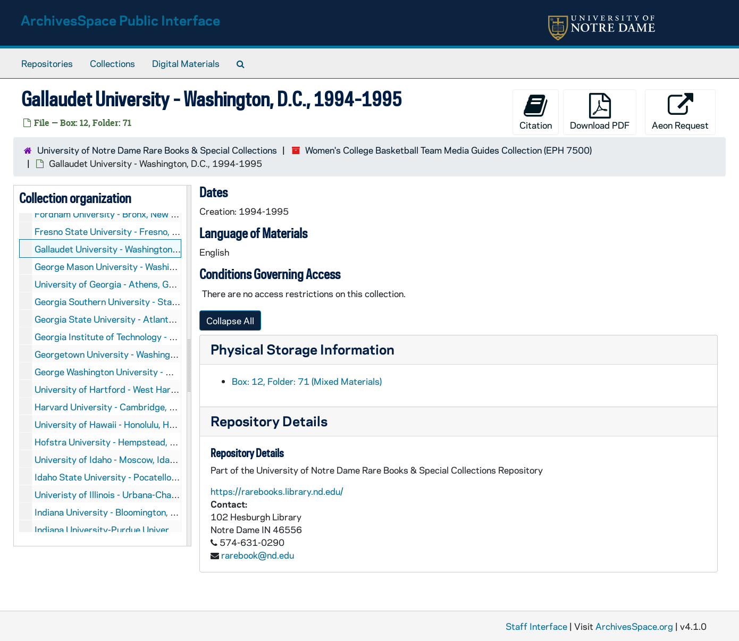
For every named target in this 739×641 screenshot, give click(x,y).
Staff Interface (536, 626)
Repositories (47, 63)
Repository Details (269, 420)
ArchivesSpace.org (634, 626)
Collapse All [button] (230, 320)
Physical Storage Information (302, 349)
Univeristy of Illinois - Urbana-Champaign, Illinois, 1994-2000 (160, 494)
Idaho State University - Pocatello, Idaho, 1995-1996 (143, 477)
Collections (112, 63)
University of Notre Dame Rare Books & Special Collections (157, 150)
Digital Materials (186, 63)
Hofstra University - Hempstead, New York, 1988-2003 (149, 442)
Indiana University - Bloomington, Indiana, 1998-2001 (144, 512)
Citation (535, 112)
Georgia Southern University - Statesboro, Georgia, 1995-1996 (164, 301)
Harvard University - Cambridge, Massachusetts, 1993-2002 (161, 406)
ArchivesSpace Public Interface (120, 20)
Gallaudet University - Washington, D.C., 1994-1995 (141, 249)
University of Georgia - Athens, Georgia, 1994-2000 (141, 284)
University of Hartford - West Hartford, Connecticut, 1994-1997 (167, 389)
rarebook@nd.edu (257, 555)
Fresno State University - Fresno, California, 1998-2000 (150, 231)
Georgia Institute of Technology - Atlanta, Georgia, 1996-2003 (162, 336)
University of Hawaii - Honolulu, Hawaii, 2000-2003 (139, 424)
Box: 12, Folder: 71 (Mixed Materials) (307, 381)
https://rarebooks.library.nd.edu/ (277, 491)
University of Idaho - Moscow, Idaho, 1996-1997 (134, 459)
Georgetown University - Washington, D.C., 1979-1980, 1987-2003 (174, 354)
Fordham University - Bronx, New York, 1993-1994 (139, 214)
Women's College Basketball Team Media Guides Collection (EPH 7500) (448, 150)
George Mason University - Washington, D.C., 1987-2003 (151, 266)
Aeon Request (680, 112)
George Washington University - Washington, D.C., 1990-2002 (161, 371)
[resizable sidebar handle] (189, 365)
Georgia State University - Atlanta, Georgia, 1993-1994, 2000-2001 (176, 319)
